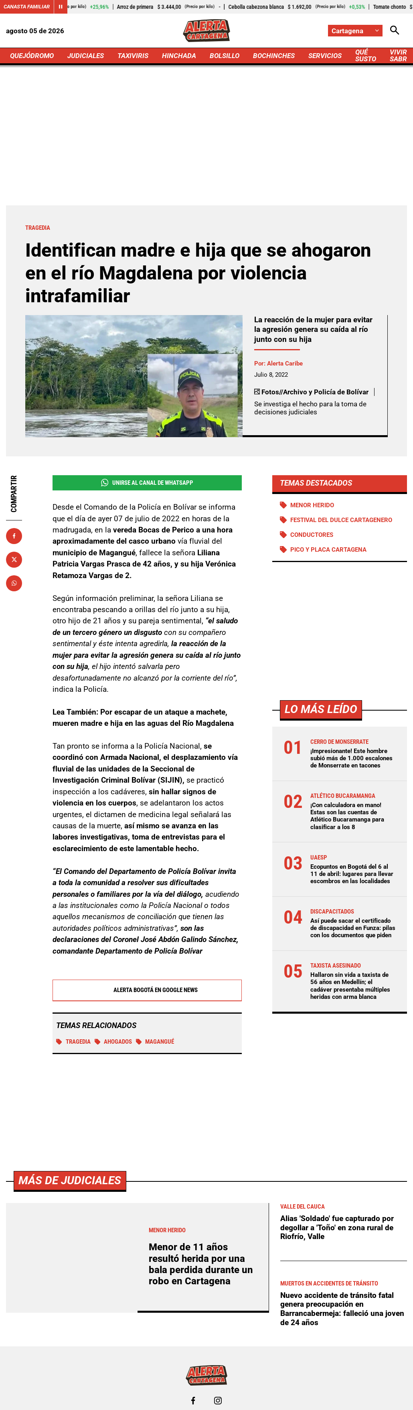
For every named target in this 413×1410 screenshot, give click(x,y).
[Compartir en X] (14, 560)
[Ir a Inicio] (206, 30)
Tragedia (73, 1041)
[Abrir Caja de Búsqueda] (394, 30)
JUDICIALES (85, 56)
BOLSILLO (224, 56)
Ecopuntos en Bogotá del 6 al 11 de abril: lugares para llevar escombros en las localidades (351, 874)
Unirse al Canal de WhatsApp (147, 482)
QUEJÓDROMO (32, 56)
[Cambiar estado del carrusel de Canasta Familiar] (60, 7)
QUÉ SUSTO (365, 55)
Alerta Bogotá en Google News (147, 990)
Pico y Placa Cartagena (328, 549)
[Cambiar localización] (355, 30)
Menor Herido (312, 505)
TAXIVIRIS (132, 56)
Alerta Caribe (285, 363)
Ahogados (113, 1041)
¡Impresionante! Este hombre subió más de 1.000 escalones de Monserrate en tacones (351, 758)
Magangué (155, 1041)
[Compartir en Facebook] (14, 536)
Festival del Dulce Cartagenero (341, 520)
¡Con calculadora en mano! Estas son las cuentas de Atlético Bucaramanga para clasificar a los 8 (347, 816)
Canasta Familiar (27, 7)
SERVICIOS (325, 56)
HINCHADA (179, 56)
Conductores (311, 534)
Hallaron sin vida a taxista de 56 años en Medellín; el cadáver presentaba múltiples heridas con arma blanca (350, 985)
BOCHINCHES (274, 56)
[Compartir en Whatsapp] (14, 583)
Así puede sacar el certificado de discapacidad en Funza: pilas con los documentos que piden (352, 928)
